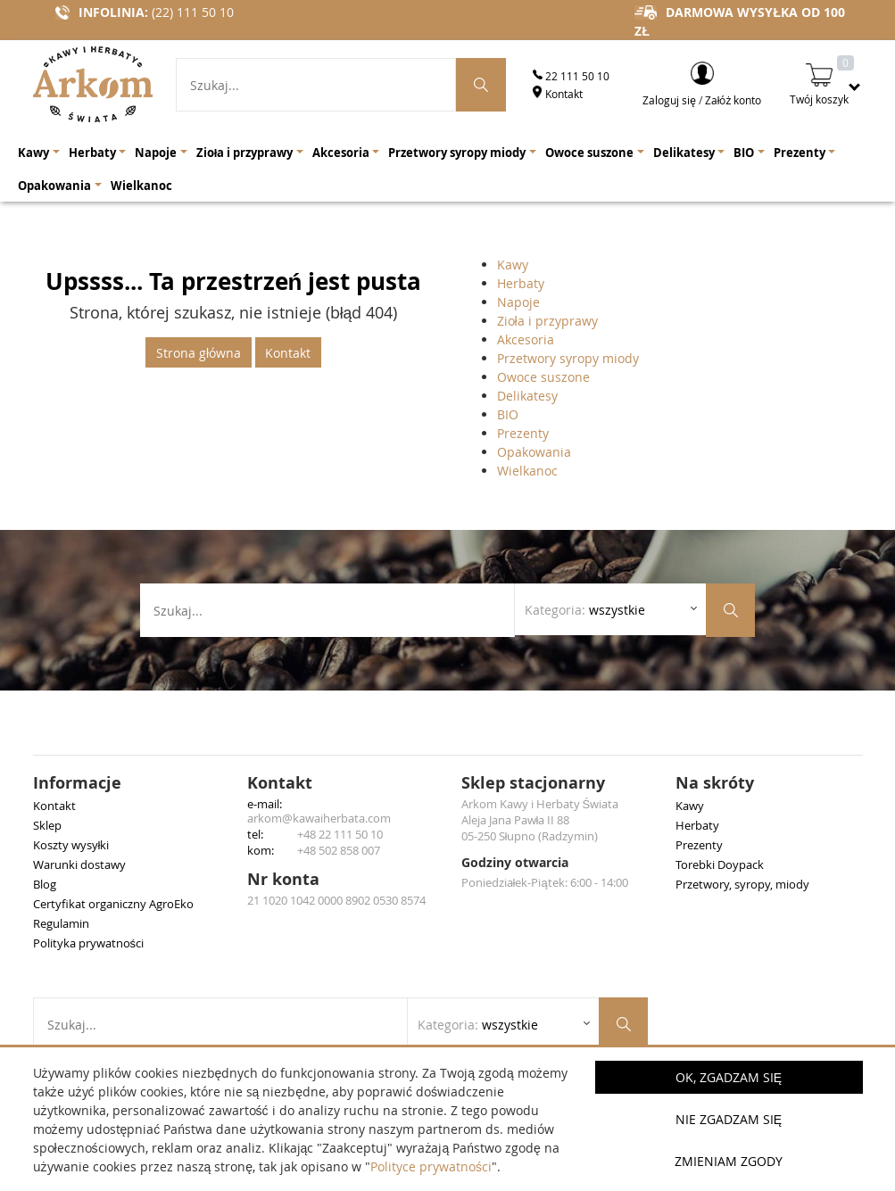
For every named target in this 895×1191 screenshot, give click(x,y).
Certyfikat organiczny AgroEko (113, 904)
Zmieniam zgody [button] (729, 1161)
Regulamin (61, 923)
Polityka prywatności (89, 943)
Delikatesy (527, 395)
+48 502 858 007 (338, 850)
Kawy (512, 264)
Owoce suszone (543, 376)
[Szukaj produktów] (481, 85)
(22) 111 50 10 (193, 12)
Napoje (518, 302)
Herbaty (520, 283)
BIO (507, 414)
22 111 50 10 (571, 76)
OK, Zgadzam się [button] (728, 1077)
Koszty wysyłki (71, 845)
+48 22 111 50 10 (340, 834)
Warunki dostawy (79, 864)
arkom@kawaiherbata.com (319, 818)
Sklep (47, 825)
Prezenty (523, 433)
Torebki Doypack (719, 864)
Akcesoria (525, 339)
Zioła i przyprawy (547, 320)
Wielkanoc (527, 470)
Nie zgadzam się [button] (728, 1119)
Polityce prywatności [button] (431, 1166)
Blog (44, 884)
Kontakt (558, 94)
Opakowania (534, 451)
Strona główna (198, 352)
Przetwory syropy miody (568, 358)
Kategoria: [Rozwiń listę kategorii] (585, 609)
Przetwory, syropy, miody (742, 884)
